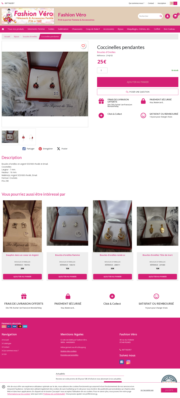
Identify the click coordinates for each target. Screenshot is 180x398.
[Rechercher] (161, 16)
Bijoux (16, 36)
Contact (151, 3)
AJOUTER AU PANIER (138, 82)
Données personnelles (69, 355)
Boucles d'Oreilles (106, 52)
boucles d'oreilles (30, 36)
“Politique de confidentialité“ (54, 394)
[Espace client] (167, 16)
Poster (62, 148)
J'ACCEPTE (169, 390)
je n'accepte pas (147, 390)
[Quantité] (102, 70)
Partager (28, 148)
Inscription (162, 3)
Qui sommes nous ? (10, 350)
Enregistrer (46, 148)
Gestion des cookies (68, 351)
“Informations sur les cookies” (18, 394)
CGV (4, 354)
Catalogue (6, 343)
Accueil (7, 36)
